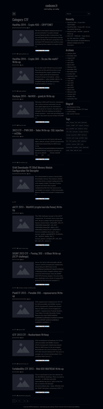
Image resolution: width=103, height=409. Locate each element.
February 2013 (71, 67)
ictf (27, 364)
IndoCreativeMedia (73, 406)
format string (22, 364)
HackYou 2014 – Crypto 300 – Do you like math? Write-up (35, 60)
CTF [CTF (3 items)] (77, 125)
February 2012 (71, 92)
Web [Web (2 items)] (71, 150)
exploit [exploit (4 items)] (81, 125)
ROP (24, 329)
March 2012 (71, 89)
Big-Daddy (70, 109)
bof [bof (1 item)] (76, 122)
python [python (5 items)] (75, 141)
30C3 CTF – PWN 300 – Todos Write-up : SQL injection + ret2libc (38, 131)
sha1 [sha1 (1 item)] (80, 147)
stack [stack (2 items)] (67, 150)
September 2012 (72, 76)
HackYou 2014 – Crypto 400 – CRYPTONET (32, 25)
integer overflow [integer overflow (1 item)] (83, 132)
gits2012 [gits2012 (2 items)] (72, 128)
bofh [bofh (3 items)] (79, 122)
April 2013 (70, 62)
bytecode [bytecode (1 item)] (84, 122)
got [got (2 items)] (76, 128)
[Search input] (76, 13)
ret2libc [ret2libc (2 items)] (68, 144)
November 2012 (72, 71)
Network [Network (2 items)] (84, 135)
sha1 (24, 125)
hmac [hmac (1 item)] (85, 128)
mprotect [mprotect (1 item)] (74, 135)
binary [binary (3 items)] (72, 122)
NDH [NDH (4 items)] (79, 135)
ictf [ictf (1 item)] (67, 132)
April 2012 (70, 87)
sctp (34, 288)
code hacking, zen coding (47, 406)
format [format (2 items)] (86, 125)
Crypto (20, 54)
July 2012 (70, 80)
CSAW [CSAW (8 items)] (73, 125)
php (27, 248)
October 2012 (71, 74)
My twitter (70, 114)
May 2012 (70, 85)
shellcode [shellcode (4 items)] (85, 147)
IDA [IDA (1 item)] (70, 132)
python (24, 54)
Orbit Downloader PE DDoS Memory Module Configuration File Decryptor (32, 168)
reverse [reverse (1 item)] (74, 144)
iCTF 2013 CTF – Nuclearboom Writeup (30, 334)
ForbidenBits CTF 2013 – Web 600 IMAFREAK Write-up (38, 369)
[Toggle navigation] (14, 13)
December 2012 (72, 69)
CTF (15, 54)
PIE (19, 162)
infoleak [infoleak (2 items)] (75, 132)
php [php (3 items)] (86, 138)
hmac (23, 248)
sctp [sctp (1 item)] (82, 144)
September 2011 (72, 99)
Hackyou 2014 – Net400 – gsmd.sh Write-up (33, 96)
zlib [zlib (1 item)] (80, 150)
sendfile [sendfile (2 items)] (75, 147)
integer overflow (28, 288)
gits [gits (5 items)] (67, 128)
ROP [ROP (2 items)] (78, 144)
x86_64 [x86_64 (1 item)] (76, 150)
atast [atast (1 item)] (67, 122)
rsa (27, 54)
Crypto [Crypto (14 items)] (68, 125)
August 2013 (71, 58)
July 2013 (70, 60)
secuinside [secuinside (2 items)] (69, 147)
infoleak (20, 288)
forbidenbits (21, 395)
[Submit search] (89, 13)
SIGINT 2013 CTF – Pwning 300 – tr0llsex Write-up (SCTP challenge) (36, 254)
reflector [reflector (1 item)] (83, 141)
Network (20, 125)
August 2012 (71, 78)
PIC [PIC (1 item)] (67, 141)
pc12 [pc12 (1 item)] (73, 138)
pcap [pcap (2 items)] (76, 138)
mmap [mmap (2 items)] (68, 135)
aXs (29, 28)
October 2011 (71, 96)
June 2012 (70, 83)
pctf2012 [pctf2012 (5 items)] (81, 138)
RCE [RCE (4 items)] (79, 141)
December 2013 (72, 56)
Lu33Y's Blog (71, 111)
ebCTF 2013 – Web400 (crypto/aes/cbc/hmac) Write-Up (37, 208)
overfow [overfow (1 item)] (68, 138)
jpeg (27, 395)
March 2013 (71, 65)
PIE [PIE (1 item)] (70, 141)
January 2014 (71, 53)
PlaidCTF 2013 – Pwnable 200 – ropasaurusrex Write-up (37, 294)
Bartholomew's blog (73, 107)
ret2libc (22, 162)
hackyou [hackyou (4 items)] (80, 128)
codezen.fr (51, 5)
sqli (26, 162)
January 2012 (71, 94)
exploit (20, 329)
